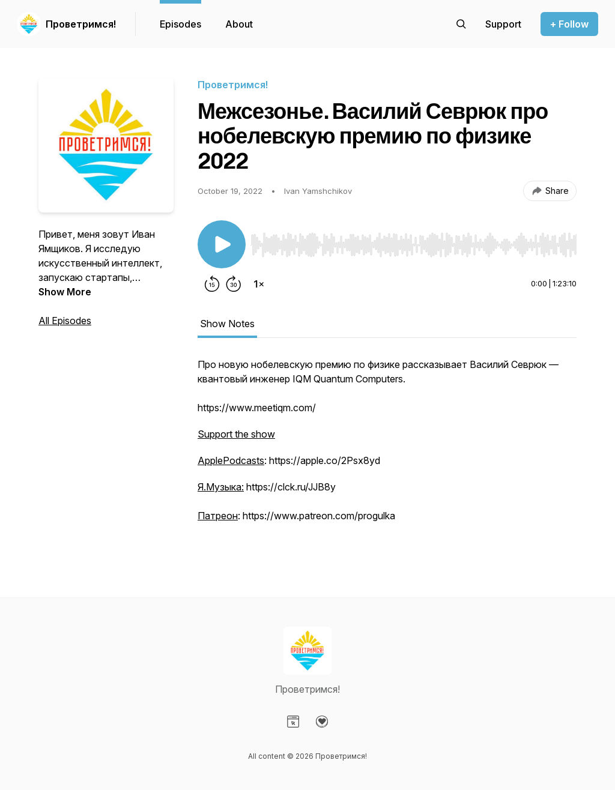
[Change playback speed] (259, 284)
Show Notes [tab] (227, 324)
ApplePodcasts (231, 460)
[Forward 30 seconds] (233, 284)
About (239, 24)
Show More (64, 292)
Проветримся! (81, 24)
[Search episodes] (461, 24)
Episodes (180, 24)
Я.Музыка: (221, 487)
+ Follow (569, 24)
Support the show (236, 434)
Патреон (218, 516)
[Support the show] (503, 24)
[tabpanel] (387, 453)
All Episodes (64, 321)
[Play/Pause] (222, 244)
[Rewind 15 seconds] (212, 284)
